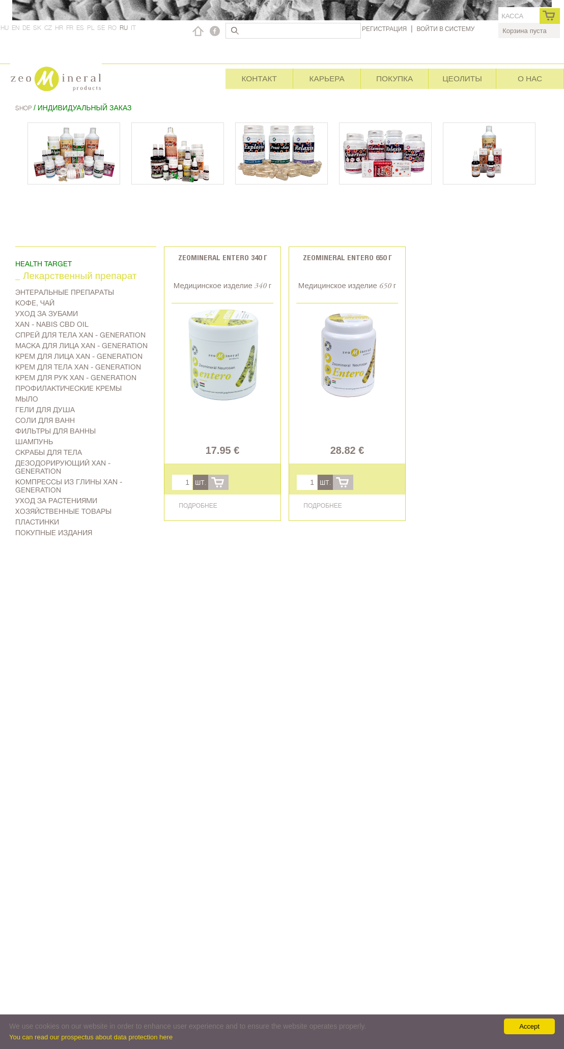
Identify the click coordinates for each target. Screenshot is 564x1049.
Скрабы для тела (48, 452)
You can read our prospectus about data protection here (91, 1037)
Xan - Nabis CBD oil (52, 324)
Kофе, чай (34, 303)
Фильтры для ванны (55, 431)
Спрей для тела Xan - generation (80, 335)
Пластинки (37, 522)
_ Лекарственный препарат (76, 277)
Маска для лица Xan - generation (81, 346)
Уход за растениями (56, 501)
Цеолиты (462, 78)
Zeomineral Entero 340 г (222, 257)
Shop (24, 108)
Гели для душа (45, 410)
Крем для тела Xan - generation (78, 367)
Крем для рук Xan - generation (75, 378)
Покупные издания (53, 533)
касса (512, 16)
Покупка (394, 78)
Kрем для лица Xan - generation (79, 356)
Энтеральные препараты (64, 292)
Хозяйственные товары (63, 511)
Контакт (258, 78)
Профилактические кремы (68, 388)
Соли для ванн (45, 420)
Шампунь (34, 442)
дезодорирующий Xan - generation (62, 467)
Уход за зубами (46, 314)
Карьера (326, 78)
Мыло (26, 399)
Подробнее (198, 505)
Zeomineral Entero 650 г (347, 257)
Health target (43, 264)
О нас (530, 78)
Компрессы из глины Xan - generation (68, 486)
